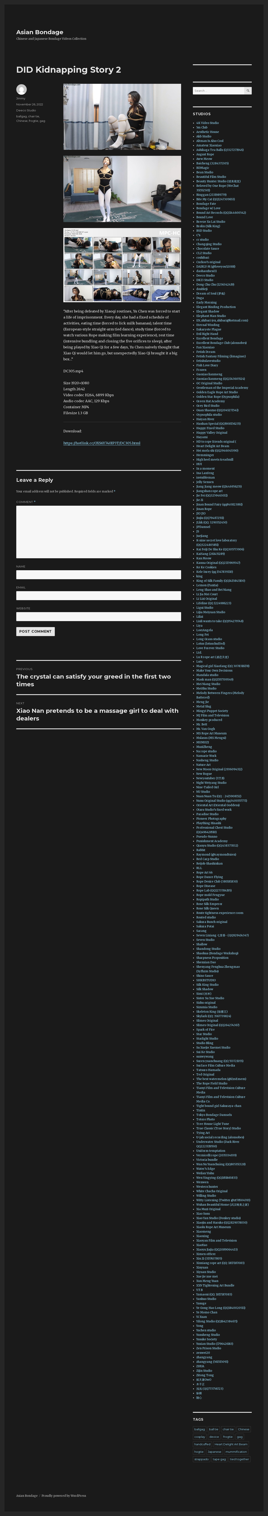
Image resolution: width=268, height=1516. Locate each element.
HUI (199, 464)
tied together (239, 1459)
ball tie (213, 1429)
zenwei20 (203, 1353)
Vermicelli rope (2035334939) (216, 1155)
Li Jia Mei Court (207, 594)
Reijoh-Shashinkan (209, 863)
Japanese (214, 1451)
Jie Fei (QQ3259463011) (212, 495)
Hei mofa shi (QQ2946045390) (217, 450)
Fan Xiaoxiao (205, 347)
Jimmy (20, 98)
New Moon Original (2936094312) (219, 769)
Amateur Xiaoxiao (209, 145)
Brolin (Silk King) (208, 226)
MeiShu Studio (206, 688)
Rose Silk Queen (207, 908)
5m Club (201, 127)
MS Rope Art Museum (211, 733)
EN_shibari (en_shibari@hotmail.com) (222, 320)
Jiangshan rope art (209, 491)
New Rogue (204, 774)
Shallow (201, 944)
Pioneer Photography (211, 819)
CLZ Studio (203, 253)
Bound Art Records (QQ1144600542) (221, 213)
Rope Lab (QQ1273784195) (214, 890)
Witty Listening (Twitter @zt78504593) (223, 1200)
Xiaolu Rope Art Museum (213, 1227)
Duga (200, 298)
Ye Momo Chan (206, 1312)
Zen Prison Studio (208, 1348)
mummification (236, 1451)
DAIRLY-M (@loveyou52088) (215, 266)
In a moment (205, 468)
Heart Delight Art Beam (212, 446)
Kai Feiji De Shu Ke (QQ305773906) (220, 549)
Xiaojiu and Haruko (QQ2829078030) (221, 1222)
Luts (199, 661)
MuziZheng (204, 747)
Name (20, 566)
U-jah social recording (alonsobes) (220, 1137)
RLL (199, 868)
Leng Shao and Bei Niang (214, 590)
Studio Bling (204, 1043)
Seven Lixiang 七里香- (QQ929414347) (222, 935)
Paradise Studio (207, 814)
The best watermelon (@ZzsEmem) (221, 1079)
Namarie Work (206, 756)
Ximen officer (206, 1254)
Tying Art (203, 1133)
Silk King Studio (207, 985)
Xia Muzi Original (208, 1209)
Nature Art (203, 765)
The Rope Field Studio (211, 1083)
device (214, 1436)
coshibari (202, 257)
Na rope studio (206, 751)
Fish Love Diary (207, 365)
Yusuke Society (206, 1339)
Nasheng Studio (207, 760)
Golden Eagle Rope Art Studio (217, 392)
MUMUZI (202, 742)
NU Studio (203, 792)
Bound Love (204, 217)
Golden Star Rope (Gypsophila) (217, 397)
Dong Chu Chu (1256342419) (215, 284)
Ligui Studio (204, 608)
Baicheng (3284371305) (212, 163)
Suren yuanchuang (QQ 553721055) (219, 1061)
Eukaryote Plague (208, 329)
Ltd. (199, 652)
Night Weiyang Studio (211, 783)
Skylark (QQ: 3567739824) (213, 1016)
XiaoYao (201, 1245)
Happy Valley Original (211, 433)
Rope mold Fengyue (210, 895)
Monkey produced (209, 720)
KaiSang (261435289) (210, 554)
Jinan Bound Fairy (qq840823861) (219, 504)
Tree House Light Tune (212, 1124)
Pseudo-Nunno (206, 836)
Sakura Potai (205, 926)
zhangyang (204, 1357)
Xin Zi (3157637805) (209, 1258)
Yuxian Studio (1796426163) (214, 1344)
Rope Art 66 (204, 872)
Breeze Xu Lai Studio (210, 222)
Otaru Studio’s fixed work (214, 810)
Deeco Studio (26, 110)
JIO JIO (200, 513)
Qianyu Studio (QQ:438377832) (217, 845)
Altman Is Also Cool (209, 141)
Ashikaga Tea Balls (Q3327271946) (220, 150)
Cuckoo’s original (208, 262)
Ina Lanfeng (205, 473)
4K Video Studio (207, 123)
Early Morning (206, 302)
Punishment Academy (212, 841)
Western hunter (207, 1187)
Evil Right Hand (207, 334)
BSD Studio (204, 231)
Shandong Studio (208, 949)
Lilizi (199, 617)
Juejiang (202, 536)
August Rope (205, 154)
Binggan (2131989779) (211, 195)
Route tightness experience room (219, 913)
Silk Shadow (204, 989)
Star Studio (204, 1034)
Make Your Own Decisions (214, 670)
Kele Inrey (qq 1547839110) (214, 572)
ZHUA (200, 1366)
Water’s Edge (205, 1169)
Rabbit (200, 850)
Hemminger (205, 455)
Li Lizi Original (206, 599)
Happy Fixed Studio (210, 428)
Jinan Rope (204, 509)
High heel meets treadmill (214, 459)
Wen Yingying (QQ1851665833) (216, 1178)
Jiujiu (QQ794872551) (210, 518)
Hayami (202, 437)
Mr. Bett (201, 724)
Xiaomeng (203, 1231)
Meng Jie (202, 702)
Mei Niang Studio (208, 684)
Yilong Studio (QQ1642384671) (216, 1321)
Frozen (201, 370)
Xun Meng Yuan (207, 1281)
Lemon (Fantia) (207, 585)
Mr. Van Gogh (205, 729)
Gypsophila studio (209, 415)
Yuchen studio (206, 1330)
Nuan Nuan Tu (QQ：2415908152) (218, 796)
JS (197, 531)
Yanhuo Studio (206, 1299)
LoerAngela (204, 630)
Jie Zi (199, 500)
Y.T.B (199, 1290)
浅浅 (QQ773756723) (209, 1389)
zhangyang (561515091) (212, 1362)
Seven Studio (205, 940)
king (199, 576)
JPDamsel (203, 527)
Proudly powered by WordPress (64, 1496)
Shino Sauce (204, 976)
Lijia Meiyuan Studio (210, 612)
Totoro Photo (205, 1119)
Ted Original (205, 1074)
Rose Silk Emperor (209, 904)
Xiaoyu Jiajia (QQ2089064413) (217, 1249)
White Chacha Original (212, 1191)
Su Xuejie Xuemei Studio (213, 1047)
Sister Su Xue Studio (210, 998)
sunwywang (205, 1056)
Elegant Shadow (207, 311)
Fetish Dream (205, 352)
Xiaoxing (202, 1236)
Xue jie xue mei (207, 1276)
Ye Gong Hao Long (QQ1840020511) (220, 1308)
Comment (26, 502)
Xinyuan (202, 1267)
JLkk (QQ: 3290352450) (211, 522)
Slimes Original (207, 1020)
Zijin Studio (204, 1371)
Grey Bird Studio (207, 406)
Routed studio (206, 917)
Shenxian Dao (206, 962)
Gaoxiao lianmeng (209, 374)
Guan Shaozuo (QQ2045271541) (217, 410)
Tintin (200, 1110)
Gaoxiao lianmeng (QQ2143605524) (220, 379)
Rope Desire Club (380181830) (217, 881)
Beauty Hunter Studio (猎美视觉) (218, 181)
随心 (199, 1398)
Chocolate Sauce (207, 248)
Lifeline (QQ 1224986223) (213, 603)
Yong (199, 1326)
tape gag (219, 1459)
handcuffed (202, 1444)
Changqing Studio (209, 244)
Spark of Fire (205, 1029)
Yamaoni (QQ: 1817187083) (214, 1294)
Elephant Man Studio (211, 316)
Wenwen (202, 1182)
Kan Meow (203, 558)
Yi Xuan (201, 1317)
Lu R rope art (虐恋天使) (212, 657)
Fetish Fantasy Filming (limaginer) (221, 356)
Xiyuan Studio (206, 1272)
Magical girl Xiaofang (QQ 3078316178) (222, 666)
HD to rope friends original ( (216, 441)
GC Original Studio (209, 383)
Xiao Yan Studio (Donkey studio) (218, 1218)
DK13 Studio (204, 280)
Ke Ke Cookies (206, 567)
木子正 (200, 1384)
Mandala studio (207, 675)
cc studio (202, 240)
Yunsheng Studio (208, 1335)
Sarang (201, 931)
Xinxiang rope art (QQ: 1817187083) (220, 1263)
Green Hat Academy (210, 401)
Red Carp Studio (207, 859)
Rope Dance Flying (209, 877)
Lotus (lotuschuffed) (210, 643)
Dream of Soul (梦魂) (210, 293)
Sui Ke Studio (205, 1052)
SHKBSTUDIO (206, 980)
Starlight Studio (207, 1038)
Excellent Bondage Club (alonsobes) (221, 343)
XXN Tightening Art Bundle (215, 1285)
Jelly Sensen (205, 482)
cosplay (199, 1436)
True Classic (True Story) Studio (218, 1128)
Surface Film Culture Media (215, 1065)
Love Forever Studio (210, 648)
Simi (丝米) (203, 994)
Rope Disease (205, 886)
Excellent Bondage (209, 338)
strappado (201, 1459)
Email (21, 587)
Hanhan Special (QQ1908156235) (218, 424)
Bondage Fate (206, 204)
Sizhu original (206, 1003)
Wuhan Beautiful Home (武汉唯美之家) (222, 1205)
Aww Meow (204, 159)
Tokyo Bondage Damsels (214, 1115)
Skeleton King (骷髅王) (212, 1012)
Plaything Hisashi (208, 823)
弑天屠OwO (203, 1380)
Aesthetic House (207, 132)
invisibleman (205, 477)
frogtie (33, 120)
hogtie (199, 1451)
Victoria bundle (207, 1160)
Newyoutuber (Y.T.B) (210, 778)
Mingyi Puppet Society (212, 711)
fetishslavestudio (208, 361)
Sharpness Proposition (212, 958)
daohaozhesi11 (206, 271)
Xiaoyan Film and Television (216, 1240)
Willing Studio (206, 1196)
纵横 (199, 1393)
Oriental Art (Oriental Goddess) (218, 805)
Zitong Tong (205, 1375)
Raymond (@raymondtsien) (216, 854)
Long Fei (202, 634)
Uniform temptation (210, 1151)
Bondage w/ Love (208, 208)
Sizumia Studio (206, 1007)
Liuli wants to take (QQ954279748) (219, 621)
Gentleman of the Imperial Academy (222, 388)
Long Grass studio (209, 639)
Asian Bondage (39, 32)
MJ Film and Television (212, 715)
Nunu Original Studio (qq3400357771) (221, 801)
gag (42, 120)
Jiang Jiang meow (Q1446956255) (219, 486)
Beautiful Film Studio (211, 177)
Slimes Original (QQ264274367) (217, 1025)
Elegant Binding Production (216, 307)
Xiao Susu (203, 1213)
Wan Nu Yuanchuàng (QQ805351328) (221, 1164)
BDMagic (202, 168)
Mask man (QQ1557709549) (214, 679)
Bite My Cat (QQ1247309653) (215, 199)
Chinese (22, 120)
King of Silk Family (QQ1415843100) (220, 581)
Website (23, 608)
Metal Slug (203, 706)
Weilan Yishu (205, 1173)
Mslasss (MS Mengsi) (211, 738)
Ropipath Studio (207, 899)
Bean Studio (204, 172)
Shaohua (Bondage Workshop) (217, 953)
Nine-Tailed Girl (207, 787)
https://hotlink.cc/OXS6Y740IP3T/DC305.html (101, 443)
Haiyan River (205, 419)
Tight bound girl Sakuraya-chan (218, 1106)
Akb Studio (203, 136)
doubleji (202, 289)
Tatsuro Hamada (208, 1070)
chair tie (33, 116)
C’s (198, 235)
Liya (199, 626)
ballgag (21, 116)
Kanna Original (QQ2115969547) (218, 563)
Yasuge (201, 1303)
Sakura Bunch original (211, 922)
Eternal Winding (208, 325)
